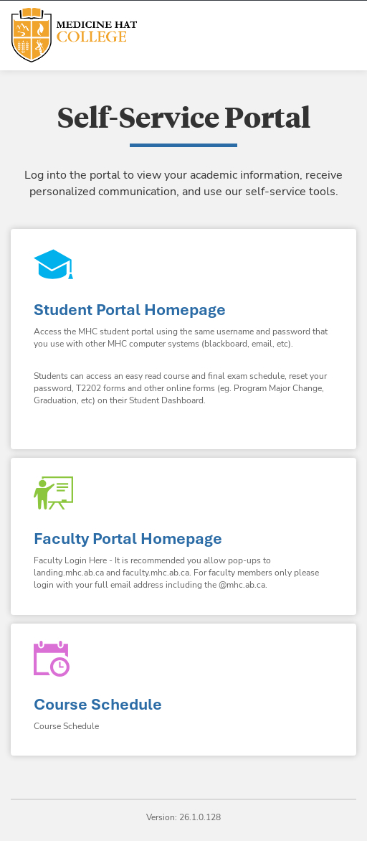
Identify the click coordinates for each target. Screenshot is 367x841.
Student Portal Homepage (130, 309)
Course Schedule (98, 704)
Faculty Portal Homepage (128, 538)
